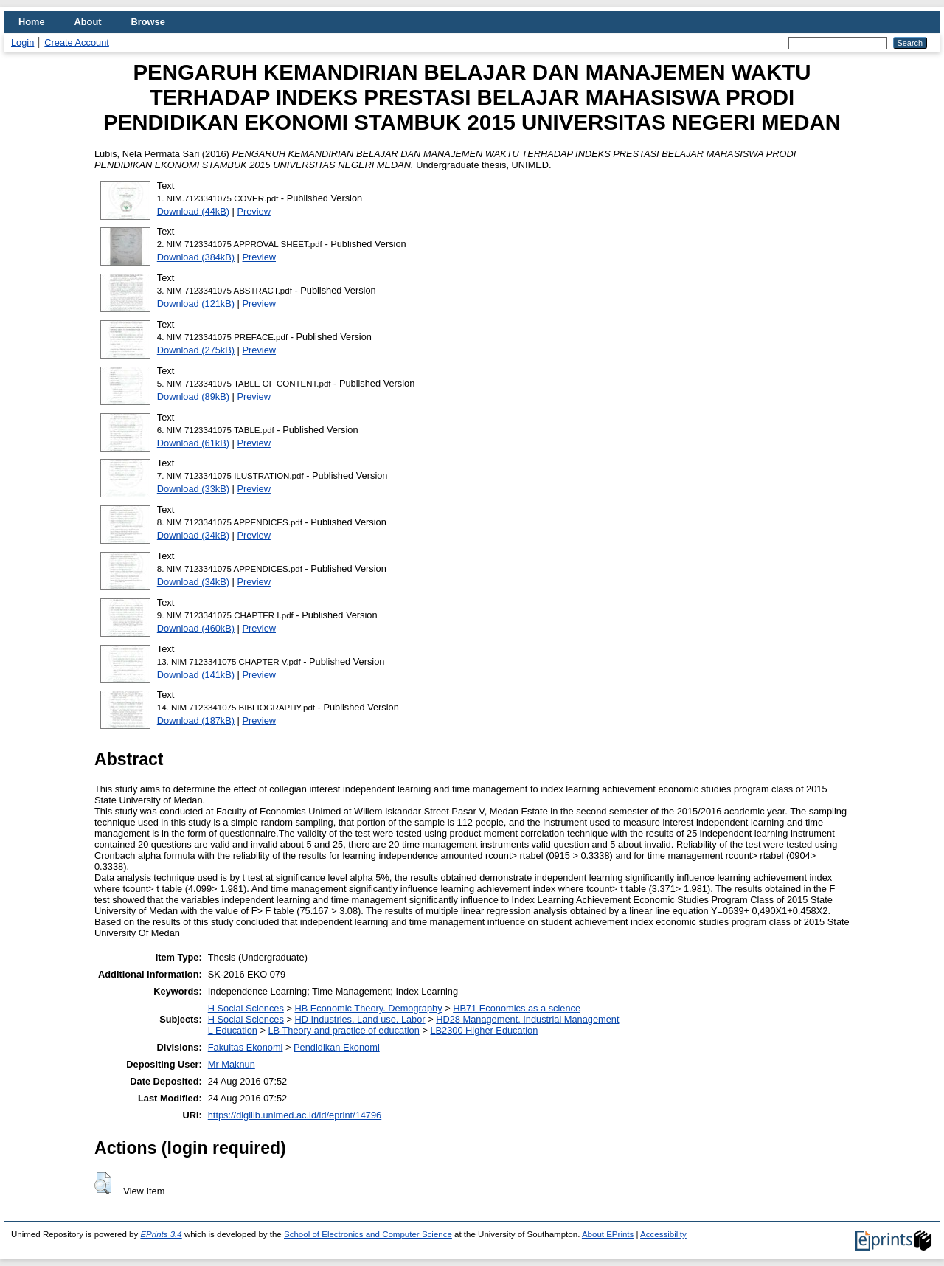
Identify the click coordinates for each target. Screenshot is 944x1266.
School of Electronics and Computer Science (368, 1234)
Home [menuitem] (31, 21)
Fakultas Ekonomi (245, 1047)
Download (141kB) (196, 674)
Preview (254, 211)
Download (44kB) (193, 211)
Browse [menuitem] (148, 21)
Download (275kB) (196, 350)
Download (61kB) (193, 443)
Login (22, 42)
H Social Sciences (246, 1008)
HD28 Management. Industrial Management (527, 1019)
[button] (102, 1183)
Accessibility (663, 1234)
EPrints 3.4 (160, 1234)
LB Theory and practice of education (343, 1030)
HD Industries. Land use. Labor (359, 1019)
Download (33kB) (193, 488)
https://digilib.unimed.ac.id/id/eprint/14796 (294, 1115)
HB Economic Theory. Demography (368, 1008)
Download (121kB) (196, 303)
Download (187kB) (196, 720)
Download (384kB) (196, 257)
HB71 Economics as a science (516, 1008)
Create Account (76, 42)
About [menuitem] (88, 21)
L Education (232, 1030)
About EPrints (608, 1234)
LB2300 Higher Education (484, 1030)
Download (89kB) (193, 396)
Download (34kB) (193, 535)
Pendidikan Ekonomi (337, 1047)
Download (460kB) (196, 628)
